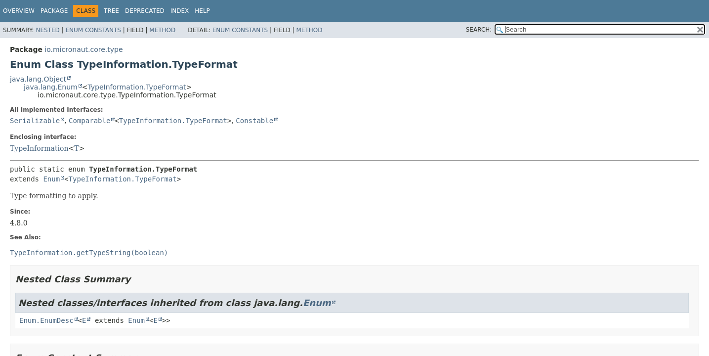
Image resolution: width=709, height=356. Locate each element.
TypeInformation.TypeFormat (136, 87)
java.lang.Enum (51, 87)
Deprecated (145, 10)
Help (202, 10)
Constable (254, 121)
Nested (47, 30)
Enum (51, 179)
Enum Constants (93, 30)
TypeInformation (39, 148)
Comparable (89, 121)
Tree (111, 10)
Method (162, 30)
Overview (19, 10)
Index (179, 10)
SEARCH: (479, 29)
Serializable (35, 121)
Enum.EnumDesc (46, 320)
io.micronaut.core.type (83, 49)
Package (54, 10)
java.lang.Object (38, 79)
